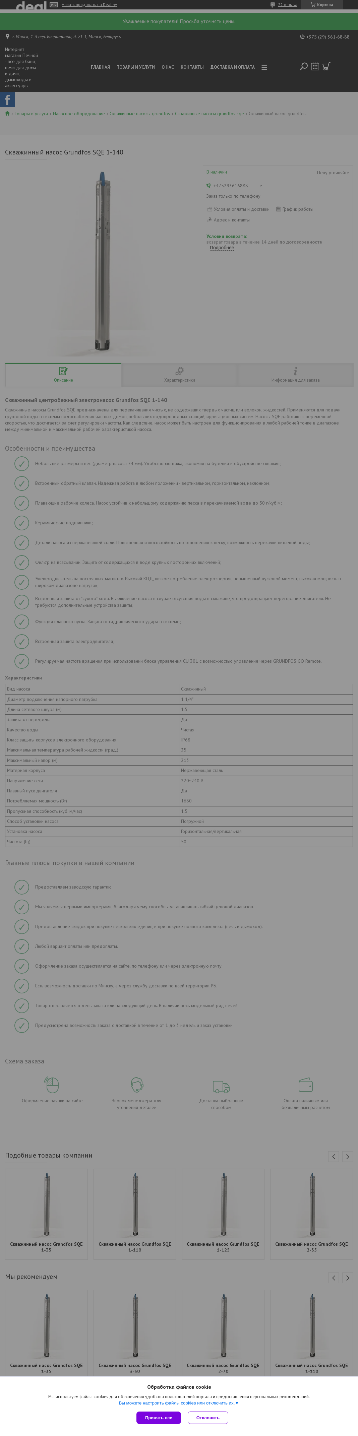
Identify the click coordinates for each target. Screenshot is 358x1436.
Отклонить (208, 1417)
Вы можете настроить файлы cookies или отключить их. (177, 1403)
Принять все (158, 1417)
